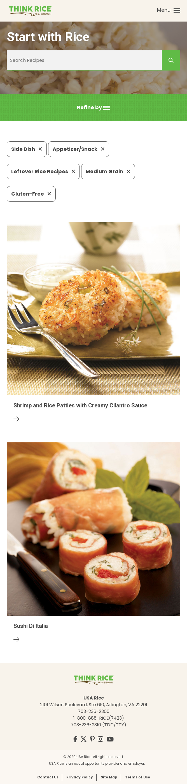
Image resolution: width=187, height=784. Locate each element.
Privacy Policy (79, 777)
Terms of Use (137, 777)
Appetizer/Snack (79, 148)
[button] (93, 107)
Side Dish (26, 148)
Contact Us (48, 777)
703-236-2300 (93, 711)
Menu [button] (168, 10)
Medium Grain (108, 171)
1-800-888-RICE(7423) (98, 718)
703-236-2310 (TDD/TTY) (98, 725)
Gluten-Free (31, 193)
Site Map (109, 777)
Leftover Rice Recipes (43, 171)
